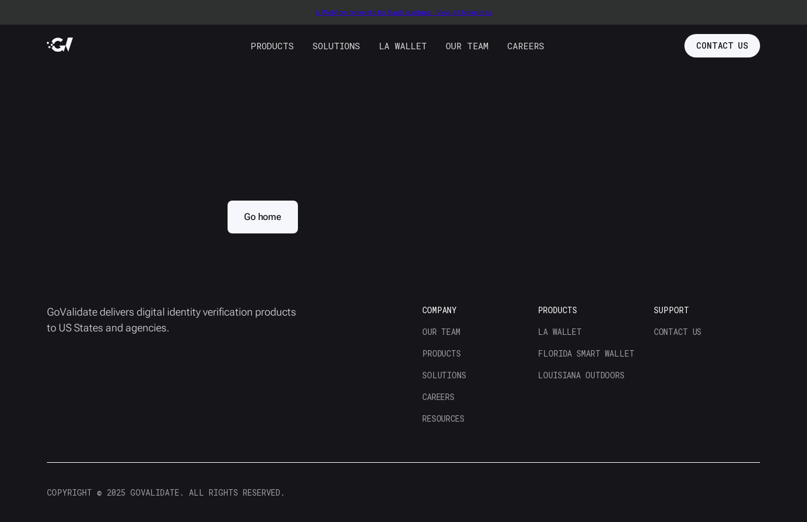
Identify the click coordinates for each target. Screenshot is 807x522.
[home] (60, 45)
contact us (722, 45)
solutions (336, 46)
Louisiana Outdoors (581, 375)
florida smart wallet (586, 353)
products (272, 46)
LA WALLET (403, 46)
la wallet (560, 331)
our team (467, 46)
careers (525, 46)
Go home (263, 216)
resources (443, 418)
